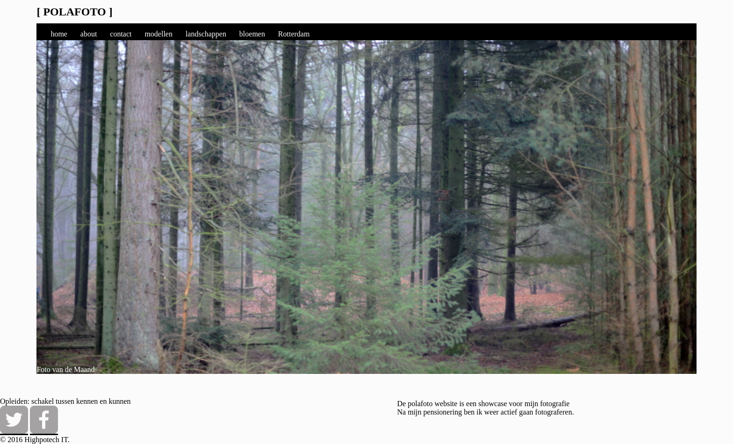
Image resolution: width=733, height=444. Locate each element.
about (88, 34)
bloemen (252, 34)
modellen (158, 34)
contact (120, 34)
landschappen (206, 34)
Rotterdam (294, 34)
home (58, 34)
